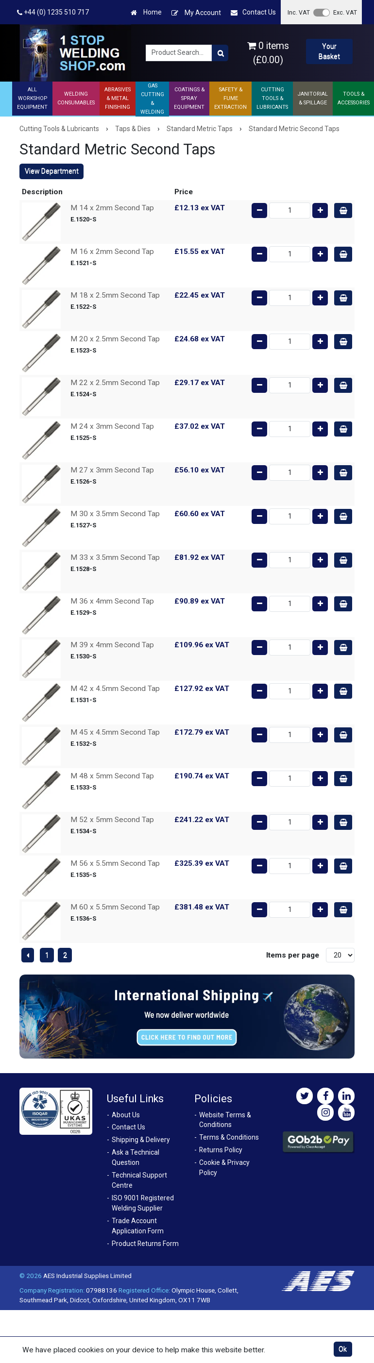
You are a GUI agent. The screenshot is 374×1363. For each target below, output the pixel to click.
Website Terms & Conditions (225, 1120)
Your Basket (329, 51)
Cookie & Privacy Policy (224, 1168)
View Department (52, 171)
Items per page (292, 955)
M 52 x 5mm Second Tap (112, 819)
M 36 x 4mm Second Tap (112, 601)
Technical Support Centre (139, 1180)
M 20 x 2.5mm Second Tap (115, 339)
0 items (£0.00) (268, 53)
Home (146, 12)
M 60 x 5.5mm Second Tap (115, 907)
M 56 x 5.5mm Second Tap (115, 863)
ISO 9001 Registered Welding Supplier (143, 1203)
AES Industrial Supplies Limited (87, 1275)
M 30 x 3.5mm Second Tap (115, 513)
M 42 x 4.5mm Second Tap (115, 688)
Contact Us (253, 12)
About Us (126, 1115)
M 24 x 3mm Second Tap (112, 426)
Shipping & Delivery (141, 1140)
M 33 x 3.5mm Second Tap (115, 557)
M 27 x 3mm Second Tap (112, 470)
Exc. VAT (345, 12)
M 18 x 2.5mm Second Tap (115, 295)
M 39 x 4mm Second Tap (112, 644)
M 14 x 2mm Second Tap (112, 207)
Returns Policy (220, 1150)
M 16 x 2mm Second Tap (112, 251)
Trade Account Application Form (138, 1226)
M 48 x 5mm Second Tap (112, 776)
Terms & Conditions (229, 1137)
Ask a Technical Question (135, 1157)
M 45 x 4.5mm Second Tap (115, 732)
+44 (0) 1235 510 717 (53, 12)
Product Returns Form (145, 1243)
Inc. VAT (299, 12)
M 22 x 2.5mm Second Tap (115, 382)
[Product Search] (220, 53)
